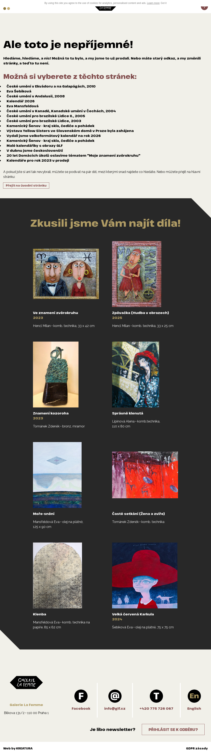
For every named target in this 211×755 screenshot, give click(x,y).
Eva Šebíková (19, 91)
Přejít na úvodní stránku (26, 185)
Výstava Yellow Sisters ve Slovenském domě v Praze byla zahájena (70, 130)
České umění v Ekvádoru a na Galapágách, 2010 (51, 86)
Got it (164, 3)
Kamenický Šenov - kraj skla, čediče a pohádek (50, 126)
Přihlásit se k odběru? (173, 729)
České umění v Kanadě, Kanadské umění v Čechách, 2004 (61, 111)
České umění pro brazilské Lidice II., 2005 (46, 116)
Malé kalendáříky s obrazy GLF (35, 145)
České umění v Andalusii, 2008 (36, 96)
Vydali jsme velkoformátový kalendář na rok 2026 (54, 135)
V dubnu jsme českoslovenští (35, 150)
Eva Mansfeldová (23, 106)
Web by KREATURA (18, 748)
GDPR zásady (197, 748)
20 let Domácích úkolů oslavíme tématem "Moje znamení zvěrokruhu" (73, 155)
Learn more (153, 3)
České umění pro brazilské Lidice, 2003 (44, 121)
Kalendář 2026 (21, 101)
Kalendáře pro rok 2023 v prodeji (38, 160)
